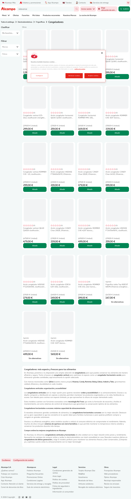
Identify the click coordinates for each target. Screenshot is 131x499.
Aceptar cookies (93, 75)
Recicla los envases (111, 484)
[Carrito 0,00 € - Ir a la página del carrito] (124, 8)
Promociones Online (35, 477)
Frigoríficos (40, 22)
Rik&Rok (81, 474)
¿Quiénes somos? (7, 470)
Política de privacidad (61, 483)
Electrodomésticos (25, 22)
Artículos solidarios (85, 484)
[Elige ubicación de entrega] (107, 8)
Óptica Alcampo (110, 477)
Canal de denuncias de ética (12, 487)
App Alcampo (6, 480)
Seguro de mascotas (112, 487)
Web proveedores (111, 474)
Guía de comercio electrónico (38, 487)
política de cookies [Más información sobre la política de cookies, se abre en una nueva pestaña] (79, 69)
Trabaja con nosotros (9, 474)
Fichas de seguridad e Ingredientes (61, 487)
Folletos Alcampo (34, 470)
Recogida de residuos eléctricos (90, 487)
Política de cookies (60, 479)
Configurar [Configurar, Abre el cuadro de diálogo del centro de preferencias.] (39, 75)
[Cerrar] (102, 53)
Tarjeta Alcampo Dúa (86, 470)
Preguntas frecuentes (35, 474)
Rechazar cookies (74, 75)
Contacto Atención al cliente (12, 484)
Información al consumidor (63, 492)
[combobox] (45, 9)
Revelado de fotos (85, 480)
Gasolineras (83, 477)
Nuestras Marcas (69, 15)
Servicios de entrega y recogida (39, 484)
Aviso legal (57, 476)
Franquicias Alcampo (112, 470)
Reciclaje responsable (112, 480)
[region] (66, 66)
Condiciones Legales (35, 480)
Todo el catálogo (7, 22)
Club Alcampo (6, 477)
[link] (23, 460)
